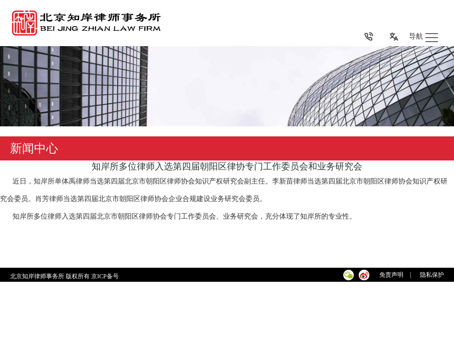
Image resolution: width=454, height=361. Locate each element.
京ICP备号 (105, 276)
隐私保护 (432, 274)
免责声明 (391, 274)
